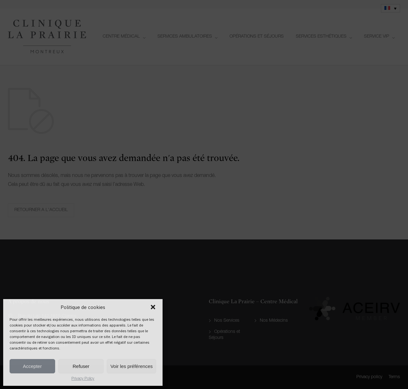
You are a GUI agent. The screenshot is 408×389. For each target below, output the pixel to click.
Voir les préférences (131, 366)
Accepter (32, 366)
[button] (153, 307)
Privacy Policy (82, 379)
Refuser (81, 366)
